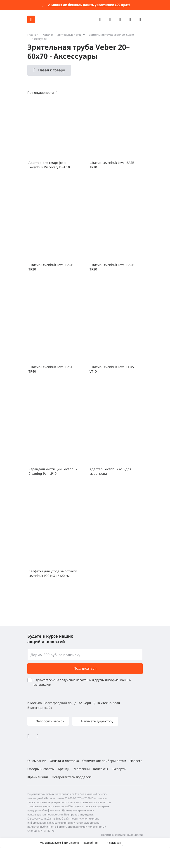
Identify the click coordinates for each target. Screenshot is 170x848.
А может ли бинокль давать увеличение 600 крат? (89, 4)
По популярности (40, 92)
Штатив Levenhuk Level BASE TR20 (50, 267)
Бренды (64, 769)
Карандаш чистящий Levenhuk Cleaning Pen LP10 (52, 471)
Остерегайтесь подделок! (72, 777)
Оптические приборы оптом (104, 761)
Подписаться (85, 668)
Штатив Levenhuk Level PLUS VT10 (112, 369)
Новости (136, 761)
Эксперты (118, 769)
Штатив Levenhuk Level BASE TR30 (112, 267)
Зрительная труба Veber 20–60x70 (111, 35)
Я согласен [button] (114, 843)
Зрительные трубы (69, 35)
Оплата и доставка (64, 761)
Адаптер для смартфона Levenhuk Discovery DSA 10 (49, 164)
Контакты (100, 769)
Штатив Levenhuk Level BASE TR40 (50, 369)
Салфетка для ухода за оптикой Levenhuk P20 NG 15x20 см (52, 573)
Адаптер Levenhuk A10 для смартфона (110, 471)
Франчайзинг (37, 777)
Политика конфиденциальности (122, 835)
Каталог (47, 35)
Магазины (82, 769)
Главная (32, 35)
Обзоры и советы (40, 769)
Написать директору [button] (96, 721)
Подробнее (90, 843)
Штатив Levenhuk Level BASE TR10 (112, 164)
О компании (36, 761)
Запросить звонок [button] (49, 721)
